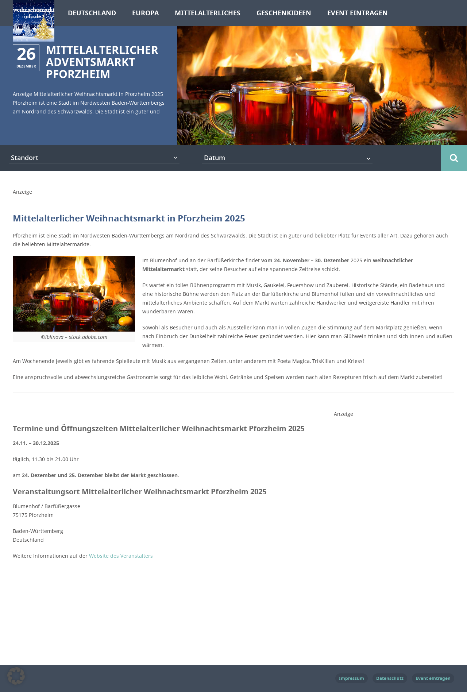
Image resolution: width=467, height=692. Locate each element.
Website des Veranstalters (121, 555)
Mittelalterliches (207, 13)
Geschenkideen (283, 13)
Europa (145, 13)
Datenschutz (390, 678)
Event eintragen (357, 13)
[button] (16, 676)
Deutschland (92, 13)
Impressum (351, 678)
